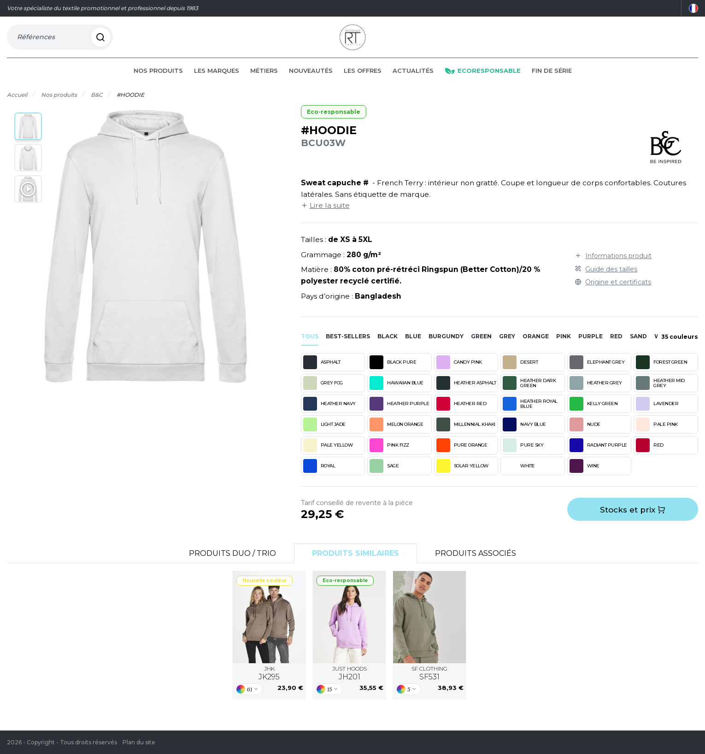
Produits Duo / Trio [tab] (232, 562)
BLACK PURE (393, 370)
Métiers (264, 79)
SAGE (384, 474)
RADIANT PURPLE (598, 453)
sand (638, 345)
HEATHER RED (461, 412)
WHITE (519, 474)
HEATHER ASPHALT (466, 391)
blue (413, 345)
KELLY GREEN (594, 412)
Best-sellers (348, 345)
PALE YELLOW (328, 453)
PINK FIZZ (389, 453)
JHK (269, 682)
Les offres (363, 79)
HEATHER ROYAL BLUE (530, 412)
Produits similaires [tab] (355, 562)
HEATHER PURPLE (399, 412)
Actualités (413, 79)
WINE (584, 474)
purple (590, 345)
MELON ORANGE (396, 433)
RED (650, 453)
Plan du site (139, 742)
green (481, 345)
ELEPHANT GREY (597, 370)
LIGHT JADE (324, 433)
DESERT (520, 370)
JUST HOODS (349, 682)
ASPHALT (322, 370)
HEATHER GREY (596, 391)
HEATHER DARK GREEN (529, 391)
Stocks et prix (632, 518)
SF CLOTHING (429, 682)
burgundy (446, 345)
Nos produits (158, 79)
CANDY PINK (459, 370)
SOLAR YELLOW (462, 474)
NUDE (585, 433)
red (616, 345)
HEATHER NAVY (329, 412)
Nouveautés (311, 79)
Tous (309, 345)
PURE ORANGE (462, 453)
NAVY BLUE (524, 433)
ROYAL (319, 474)
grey (507, 345)
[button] (28, 135)
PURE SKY (523, 453)
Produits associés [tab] (475, 562)
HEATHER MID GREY (660, 391)
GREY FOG (323, 391)
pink (563, 345)
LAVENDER (657, 412)
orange (536, 345)
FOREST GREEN (661, 370)
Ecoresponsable (483, 79)
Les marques (216, 79)
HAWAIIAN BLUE (396, 391)
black (387, 345)
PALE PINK (657, 433)
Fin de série (552, 79)
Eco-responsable (333, 120)
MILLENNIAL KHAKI (465, 433)
